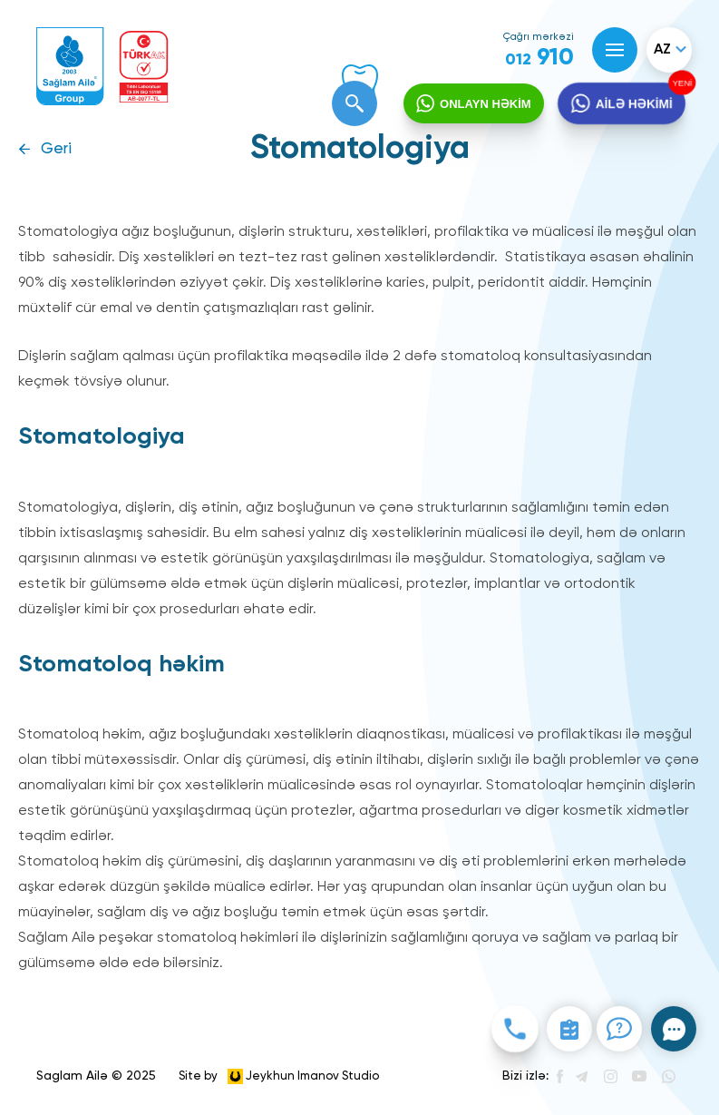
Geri (56, 149)
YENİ (680, 82)
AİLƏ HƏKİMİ (633, 104)
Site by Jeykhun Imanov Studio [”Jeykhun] (279, 1076)
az (662, 50)
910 (539, 58)
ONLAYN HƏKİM (485, 104)
